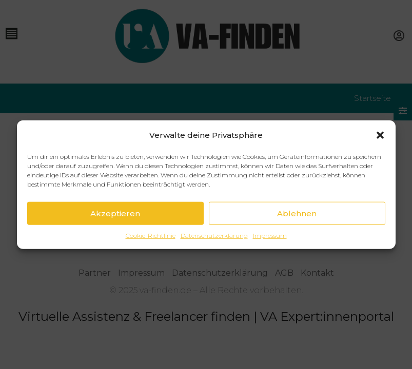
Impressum (270, 235)
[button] (380, 135)
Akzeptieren (115, 213)
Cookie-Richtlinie (150, 235)
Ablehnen (297, 213)
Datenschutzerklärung (214, 235)
